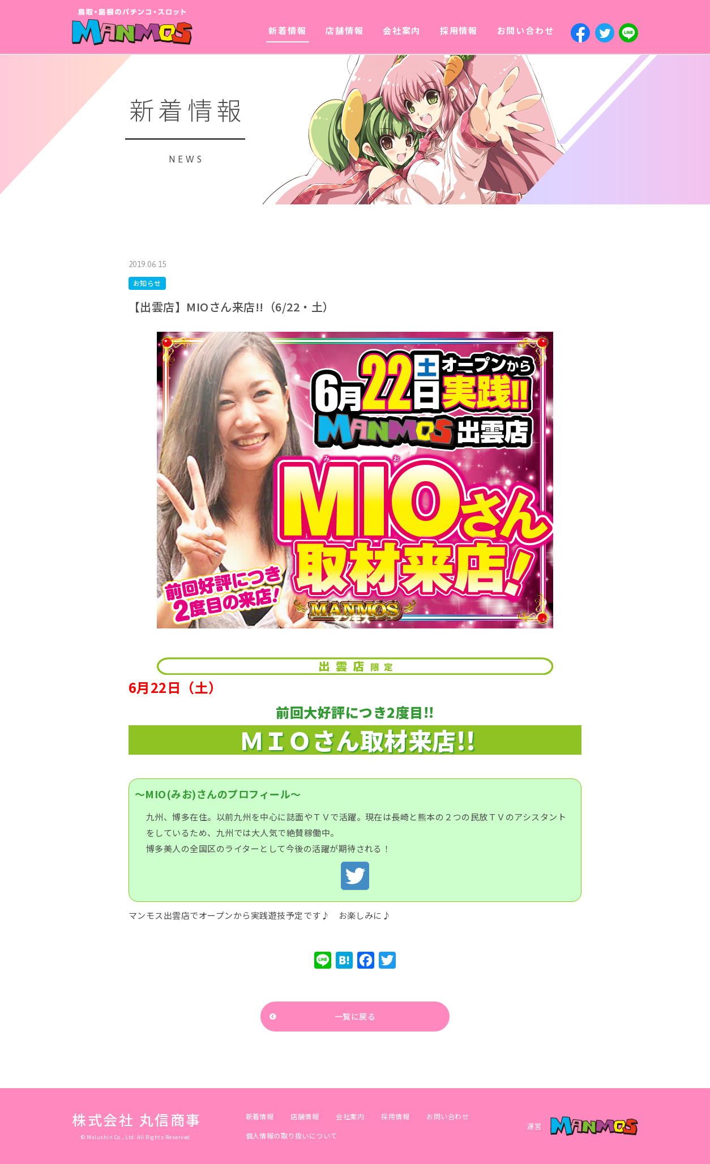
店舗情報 (344, 30)
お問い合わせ (525, 30)
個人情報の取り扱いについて (291, 1135)
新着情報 (287, 30)
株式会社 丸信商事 (137, 1119)
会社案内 (402, 30)
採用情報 (459, 30)
